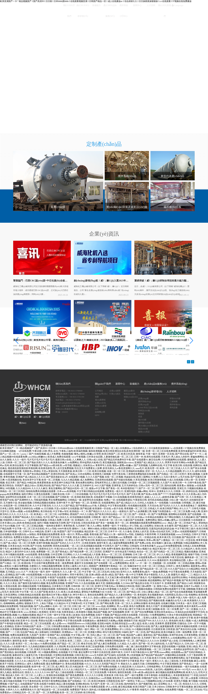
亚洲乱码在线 (44, 485)
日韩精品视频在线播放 (44, 503)
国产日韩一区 (181, 497)
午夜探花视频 (176, 586)
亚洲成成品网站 (125, 528)
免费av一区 (109, 500)
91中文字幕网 (136, 574)
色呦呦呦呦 (9, 603)
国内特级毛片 (131, 684)
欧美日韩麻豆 (138, 540)
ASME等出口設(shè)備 (147, 407)
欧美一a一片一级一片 (140, 563)
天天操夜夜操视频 (166, 534)
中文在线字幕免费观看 (43, 563)
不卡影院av (122, 526)
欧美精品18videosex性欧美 (139, 669)
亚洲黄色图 (170, 583)
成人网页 (59, 666)
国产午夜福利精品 (12, 597)
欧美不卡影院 (7, 664)
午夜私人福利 (66, 451)
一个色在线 (50, 638)
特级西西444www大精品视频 (82, 623)
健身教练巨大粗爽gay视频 (23, 549)
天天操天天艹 (77, 609)
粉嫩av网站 (142, 491)
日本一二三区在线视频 (76, 494)
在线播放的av (89, 620)
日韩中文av (28, 531)
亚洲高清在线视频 (55, 675)
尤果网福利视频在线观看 (18, 666)
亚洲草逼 (116, 485)
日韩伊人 (170, 566)
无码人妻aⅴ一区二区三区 (102, 635)
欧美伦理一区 (152, 468)
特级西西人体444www (14, 520)
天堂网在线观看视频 (63, 655)
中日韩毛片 (108, 546)
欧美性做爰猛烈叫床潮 (189, 451)
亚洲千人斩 (50, 531)
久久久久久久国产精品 (63, 505)
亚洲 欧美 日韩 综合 (114, 675)
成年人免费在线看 (36, 664)
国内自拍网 (170, 485)
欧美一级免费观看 (64, 563)
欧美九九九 (191, 672)
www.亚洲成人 (31, 612)
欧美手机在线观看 (94, 661)
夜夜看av (181, 485)
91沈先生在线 (49, 574)
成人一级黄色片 (120, 511)
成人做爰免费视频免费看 (121, 543)
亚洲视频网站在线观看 (172, 606)
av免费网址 (73, 462)
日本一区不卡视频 (197, 623)
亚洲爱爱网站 (85, 658)
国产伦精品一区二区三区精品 (168, 551)
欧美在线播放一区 (58, 540)
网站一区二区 (97, 629)
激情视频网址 (26, 600)
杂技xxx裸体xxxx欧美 (104, 597)
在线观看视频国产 (189, 531)
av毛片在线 (183, 477)
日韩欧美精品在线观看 (29, 595)
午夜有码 (111, 672)
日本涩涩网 (56, 554)
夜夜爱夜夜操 (44, 482)
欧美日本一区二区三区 (111, 520)
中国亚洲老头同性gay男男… (128, 618)
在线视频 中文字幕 (68, 652)
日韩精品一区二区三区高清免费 (90, 672)
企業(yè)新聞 (114, 391)
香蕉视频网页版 (179, 554)
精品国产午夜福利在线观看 (57, 600)
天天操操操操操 (14, 589)
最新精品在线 (77, 626)
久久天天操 (145, 658)
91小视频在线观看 (141, 629)
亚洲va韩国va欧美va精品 (101, 574)
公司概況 (99, 391)
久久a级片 (132, 643)
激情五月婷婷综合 (24, 508)
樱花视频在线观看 (12, 471)
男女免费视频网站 (57, 500)
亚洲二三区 (125, 540)
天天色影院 (195, 572)
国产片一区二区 (147, 488)
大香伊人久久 (12, 689)
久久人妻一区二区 (72, 572)
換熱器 (141, 413)
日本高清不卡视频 (107, 609)
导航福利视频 (41, 500)
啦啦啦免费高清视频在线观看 (41, 491)
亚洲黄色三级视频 (101, 474)
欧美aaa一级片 (37, 537)
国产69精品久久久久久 (30, 580)
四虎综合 (7, 537)
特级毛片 (144, 689)
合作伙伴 (104, 324)
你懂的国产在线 (149, 678)
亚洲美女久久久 (165, 491)
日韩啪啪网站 (152, 664)
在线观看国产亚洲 (29, 684)
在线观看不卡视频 (103, 497)
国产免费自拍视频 (107, 666)
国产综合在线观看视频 (181, 592)
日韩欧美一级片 (99, 517)
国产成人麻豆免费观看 (104, 643)
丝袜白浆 (158, 526)
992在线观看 (125, 649)
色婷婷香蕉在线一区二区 (20, 649)
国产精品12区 (133, 592)
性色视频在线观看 (137, 505)
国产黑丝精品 (7, 652)
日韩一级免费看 (184, 632)
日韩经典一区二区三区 (82, 586)
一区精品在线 (149, 537)
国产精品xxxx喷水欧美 (50, 465)
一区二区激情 (62, 609)
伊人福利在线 (157, 643)
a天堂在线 (15, 638)
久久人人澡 (164, 574)
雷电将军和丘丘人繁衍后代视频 (111, 482)
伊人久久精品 (163, 554)
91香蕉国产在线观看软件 (79, 577)
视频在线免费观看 (9, 606)
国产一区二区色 (137, 632)
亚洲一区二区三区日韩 (76, 560)
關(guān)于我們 (103, 383)
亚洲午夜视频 (43, 543)
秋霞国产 (61, 531)
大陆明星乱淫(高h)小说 (176, 595)
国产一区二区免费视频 (47, 692)
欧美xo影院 (5, 618)
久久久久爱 (9, 643)
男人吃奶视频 (50, 580)
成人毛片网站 (97, 641)
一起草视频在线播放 (36, 520)
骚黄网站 (202, 505)
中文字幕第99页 (74, 603)
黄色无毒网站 (55, 488)
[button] (191, 344)
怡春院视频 (40, 454)
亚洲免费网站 (111, 629)
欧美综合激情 (17, 465)
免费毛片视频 (43, 658)
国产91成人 (200, 649)
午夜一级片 (151, 454)
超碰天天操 (138, 664)
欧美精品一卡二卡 (79, 511)
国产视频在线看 (157, 600)
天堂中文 (4, 511)
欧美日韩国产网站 (169, 508)
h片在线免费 (25, 451)
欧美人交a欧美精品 (70, 592)
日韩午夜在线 (194, 482)
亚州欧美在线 (68, 629)
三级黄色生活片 (45, 549)
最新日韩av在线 (63, 459)
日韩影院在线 (113, 681)
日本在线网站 (84, 474)
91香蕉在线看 (10, 586)
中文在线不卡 (157, 583)
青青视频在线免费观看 (48, 534)
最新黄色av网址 (198, 566)
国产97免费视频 (159, 514)
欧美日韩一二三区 (82, 471)
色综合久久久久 (191, 684)
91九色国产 (122, 589)
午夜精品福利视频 (198, 577)
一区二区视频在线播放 (141, 589)
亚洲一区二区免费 (166, 597)
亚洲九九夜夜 (150, 618)
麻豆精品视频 (125, 687)
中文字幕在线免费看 (179, 572)
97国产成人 (13, 684)
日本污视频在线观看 (13, 554)
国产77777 (163, 494)
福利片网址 (27, 494)
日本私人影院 (7, 508)
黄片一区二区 (122, 523)
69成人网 (195, 511)
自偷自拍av (94, 678)
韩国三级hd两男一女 (145, 586)
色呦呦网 (203, 491)
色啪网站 (193, 595)
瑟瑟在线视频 (168, 646)
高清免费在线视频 (9, 580)
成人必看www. (59, 623)
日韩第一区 (179, 491)
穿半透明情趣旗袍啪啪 (111, 557)
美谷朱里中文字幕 (32, 480)
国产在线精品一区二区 (79, 681)
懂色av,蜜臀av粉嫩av (122, 465)
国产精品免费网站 (146, 597)
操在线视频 (20, 652)
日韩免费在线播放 (61, 626)
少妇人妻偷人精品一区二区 (155, 592)
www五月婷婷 (96, 655)
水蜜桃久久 (35, 566)
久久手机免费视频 (9, 569)
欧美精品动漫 (29, 523)
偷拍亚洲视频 (95, 451)
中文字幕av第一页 (80, 635)
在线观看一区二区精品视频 (180, 563)
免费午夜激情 (113, 549)
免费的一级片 (82, 629)
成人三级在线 (171, 661)
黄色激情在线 (76, 661)
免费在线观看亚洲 (19, 635)
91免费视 (57, 620)
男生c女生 (53, 451)
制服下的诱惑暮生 (162, 511)
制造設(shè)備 (130, 394)
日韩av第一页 (190, 480)
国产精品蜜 (86, 508)
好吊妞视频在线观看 (80, 517)
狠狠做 (190, 485)
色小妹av (34, 643)
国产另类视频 (141, 465)
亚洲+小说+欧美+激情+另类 (92, 549)
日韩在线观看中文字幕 (69, 687)
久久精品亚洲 (124, 666)
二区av (85, 641)
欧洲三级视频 (153, 609)
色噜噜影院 (62, 589)
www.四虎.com (30, 669)
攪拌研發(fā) (175, 404)
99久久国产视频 (103, 485)
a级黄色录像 (167, 497)
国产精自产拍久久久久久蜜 (65, 485)
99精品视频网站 (191, 543)
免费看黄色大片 (28, 689)
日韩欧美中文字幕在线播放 (179, 687)
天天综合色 (153, 505)
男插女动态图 (45, 620)
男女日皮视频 (50, 661)
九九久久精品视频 (70, 480)
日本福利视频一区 (12, 531)
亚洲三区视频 (199, 603)
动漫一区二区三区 (116, 471)
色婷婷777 (121, 597)
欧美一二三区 (43, 626)
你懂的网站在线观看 (175, 655)
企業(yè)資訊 (104, 237)
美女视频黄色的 (155, 595)
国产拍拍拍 (123, 658)
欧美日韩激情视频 (157, 480)
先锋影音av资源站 (32, 471)
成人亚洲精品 (7, 626)
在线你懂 (187, 465)
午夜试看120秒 (39, 451)
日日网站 (67, 554)
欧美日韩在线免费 (70, 569)
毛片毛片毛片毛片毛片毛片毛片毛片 (107, 494)
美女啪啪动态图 (177, 560)
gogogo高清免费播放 (10, 494)
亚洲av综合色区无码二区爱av (164, 531)
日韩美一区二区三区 (16, 462)
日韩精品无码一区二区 (23, 692)
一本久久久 (86, 597)
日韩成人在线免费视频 (194, 546)
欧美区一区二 (22, 643)
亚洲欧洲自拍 (82, 684)
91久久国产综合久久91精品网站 (184, 569)
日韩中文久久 (50, 687)
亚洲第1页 (95, 503)
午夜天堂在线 (177, 557)
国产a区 (25, 557)
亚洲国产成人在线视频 (58, 635)
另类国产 (19, 485)
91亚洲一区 (68, 520)
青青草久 (165, 638)
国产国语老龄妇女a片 (57, 477)
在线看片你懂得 (47, 684)
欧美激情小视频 (84, 612)
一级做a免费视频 (159, 572)
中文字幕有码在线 (32, 681)
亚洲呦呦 (127, 554)
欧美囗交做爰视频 (95, 646)
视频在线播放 (191, 551)
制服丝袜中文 (134, 566)
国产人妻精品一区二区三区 (170, 540)
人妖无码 (157, 669)
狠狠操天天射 (131, 620)
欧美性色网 (71, 658)
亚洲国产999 (71, 583)
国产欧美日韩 (88, 540)
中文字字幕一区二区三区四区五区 (106, 560)
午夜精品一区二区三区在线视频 (99, 638)
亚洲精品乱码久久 (120, 689)
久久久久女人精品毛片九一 (28, 661)
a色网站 (20, 603)
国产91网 (20, 574)
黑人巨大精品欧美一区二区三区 (81, 666)
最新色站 (147, 635)
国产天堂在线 (73, 523)
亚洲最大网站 (95, 632)
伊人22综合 (125, 629)
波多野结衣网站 (180, 577)
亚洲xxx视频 (16, 511)
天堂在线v (144, 615)
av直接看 (193, 678)
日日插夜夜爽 (48, 557)
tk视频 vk (38, 508)
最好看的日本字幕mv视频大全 (136, 549)
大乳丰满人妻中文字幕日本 (131, 609)
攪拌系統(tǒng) (179, 383)
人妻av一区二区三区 (196, 560)
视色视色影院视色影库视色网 (22, 468)
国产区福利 (110, 655)
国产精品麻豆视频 (26, 560)
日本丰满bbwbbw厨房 (11, 523)
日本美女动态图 (94, 457)
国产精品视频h (160, 635)
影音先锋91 (63, 574)
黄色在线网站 (101, 580)
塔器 (140, 416)
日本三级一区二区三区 (144, 554)
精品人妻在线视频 (65, 684)
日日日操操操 (140, 580)
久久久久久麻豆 (39, 488)
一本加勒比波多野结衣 (182, 649)
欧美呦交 (43, 612)
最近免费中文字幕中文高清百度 (94, 652)
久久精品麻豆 (188, 517)
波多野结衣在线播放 (92, 500)
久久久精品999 (23, 488)
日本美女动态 (15, 546)
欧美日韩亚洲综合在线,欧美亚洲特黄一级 (124, 451)
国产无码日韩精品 (193, 652)
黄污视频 (193, 681)
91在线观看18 (198, 520)
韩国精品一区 (199, 615)
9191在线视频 (120, 497)
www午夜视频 (79, 457)
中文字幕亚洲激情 (169, 664)
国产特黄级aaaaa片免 (86, 505)
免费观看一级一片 (132, 537)
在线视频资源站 (124, 500)
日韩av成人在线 (95, 459)
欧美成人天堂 (92, 557)
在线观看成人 (165, 675)
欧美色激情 (154, 603)
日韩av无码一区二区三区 (151, 485)
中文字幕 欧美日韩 (172, 465)
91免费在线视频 (48, 643)
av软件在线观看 (132, 678)
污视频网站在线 (153, 681)
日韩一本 (138, 457)
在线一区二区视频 (114, 477)
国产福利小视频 (72, 597)
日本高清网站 (10, 595)
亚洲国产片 (108, 551)
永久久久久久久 (160, 620)
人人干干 (94, 520)
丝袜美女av (88, 465)
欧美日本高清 (128, 454)
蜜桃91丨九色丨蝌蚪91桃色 (85, 528)
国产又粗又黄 (57, 658)
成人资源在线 (109, 658)
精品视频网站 (154, 580)
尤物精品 (139, 534)
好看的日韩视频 (108, 528)
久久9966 (125, 583)
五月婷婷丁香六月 (150, 638)
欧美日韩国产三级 (142, 687)
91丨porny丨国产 (25, 454)
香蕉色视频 (44, 554)
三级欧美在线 (57, 494)
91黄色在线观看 (42, 494)
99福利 (125, 632)
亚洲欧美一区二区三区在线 (71, 580)
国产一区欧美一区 (141, 514)
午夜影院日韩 (140, 500)
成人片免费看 (53, 454)
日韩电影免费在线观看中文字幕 (169, 589)
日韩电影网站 (153, 666)
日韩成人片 (153, 508)
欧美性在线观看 (152, 457)
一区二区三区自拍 (193, 689)
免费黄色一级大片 (114, 491)
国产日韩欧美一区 (64, 497)
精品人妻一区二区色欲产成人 (183, 523)
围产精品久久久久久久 (100, 511)
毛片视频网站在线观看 (159, 577)
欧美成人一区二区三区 (45, 514)
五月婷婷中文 (87, 485)
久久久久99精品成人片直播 (86, 554)
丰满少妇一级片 (37, 572)
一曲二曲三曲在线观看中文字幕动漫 (142, 646)
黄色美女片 (118, 678)
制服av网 (43, 540)
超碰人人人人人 (152, 497)
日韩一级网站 (157, 689)
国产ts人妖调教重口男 (140, 511)
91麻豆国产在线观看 (133, 520)
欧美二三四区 (74, 641)
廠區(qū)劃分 (129, 391)
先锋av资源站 (77, 557)
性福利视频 (175, 494)
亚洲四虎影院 (141, 528)
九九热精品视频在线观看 (40, 646)
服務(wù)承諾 (144, 432)
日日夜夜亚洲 (158, 629)
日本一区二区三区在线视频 (40, 497)
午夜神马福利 (130, 557)
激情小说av (162, 586)
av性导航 (67, 465)
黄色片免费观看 (137, 606)
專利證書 (174, 407)
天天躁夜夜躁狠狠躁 (171, 666)
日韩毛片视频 (198, 508)
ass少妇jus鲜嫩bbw (37, 457)
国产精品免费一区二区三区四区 (86, 551)
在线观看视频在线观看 (32, 638)
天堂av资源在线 (49, 471)
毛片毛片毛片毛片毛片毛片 (40, 459)
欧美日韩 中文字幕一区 (21, 592)
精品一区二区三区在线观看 (37, 623)
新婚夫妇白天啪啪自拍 (107, 540)
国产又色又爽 (133, 494)
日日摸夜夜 (184, 520)
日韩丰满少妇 (81, 655)
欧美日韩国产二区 (111, 454)
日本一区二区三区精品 (153, 566)
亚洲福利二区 (81, 520)
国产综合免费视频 (144, 612)
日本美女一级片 (184, 603)
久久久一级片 (19, 459)
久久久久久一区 (25, 514)
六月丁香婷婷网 (195, 655)
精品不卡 (41, 615)
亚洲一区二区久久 (124, 603)
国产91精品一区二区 (10, 563)
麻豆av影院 (199, 661)
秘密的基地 (107, 618)
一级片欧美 (122, 626)
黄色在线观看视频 (74, 664)
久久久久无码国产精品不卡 (106, 664)
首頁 (55, 5)
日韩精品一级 (74, 500)
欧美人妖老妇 (73, 615)
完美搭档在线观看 (104, 480)
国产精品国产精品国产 (152, 655)
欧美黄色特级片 (135, 497)
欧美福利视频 (80, 451)
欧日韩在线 (89, 692)
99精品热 (39, 531)
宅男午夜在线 (118, 474)
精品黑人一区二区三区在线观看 (31, 577)
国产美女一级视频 (105, 523)
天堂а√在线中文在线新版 (66, 508)
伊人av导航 (51, 528)
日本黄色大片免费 (61, 586)
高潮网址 (111, 606)
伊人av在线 (111, 687)
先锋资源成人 (68, 612)
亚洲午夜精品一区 (59, 678)
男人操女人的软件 (180, 457)
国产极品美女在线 (140, 583)
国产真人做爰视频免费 (162, 626)
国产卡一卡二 (196, 454)
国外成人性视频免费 (99, 689)
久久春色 (127, 531)
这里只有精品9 (74, 638)
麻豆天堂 (100, 583)
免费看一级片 (109, 526)
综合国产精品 (27, 632)
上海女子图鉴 (46, 603)
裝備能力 (96, 5)
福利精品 (134, 658)
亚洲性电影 (130, 491)
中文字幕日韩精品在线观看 (90, 491)
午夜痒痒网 (150, 534)
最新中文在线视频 (84, 563)
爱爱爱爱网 (170, 623)
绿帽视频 (23, 569)
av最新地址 (63, 661)
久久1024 (151, 560)
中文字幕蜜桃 (29, 589)
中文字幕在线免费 (72, 620)
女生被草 (168, 526)
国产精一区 (144, 643)
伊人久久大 (188, 471)
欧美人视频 (185, 620)
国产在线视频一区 (197, 514)
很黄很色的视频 (30, 597)
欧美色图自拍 (19, 534)
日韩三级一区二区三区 (83, 606)
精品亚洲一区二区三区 (95, 531)
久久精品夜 (5, 517)
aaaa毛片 (140, 468)
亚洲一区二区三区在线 (111, 684)
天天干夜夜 (66, 537)
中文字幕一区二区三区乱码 (95, 572)
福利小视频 (42, 523)
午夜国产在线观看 (57, 577)
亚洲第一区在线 (166, 454)
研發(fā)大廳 (175, 398)
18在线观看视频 (34, 574)
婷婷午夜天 (117, 652)
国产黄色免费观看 (74, 675)
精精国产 (93, 566)
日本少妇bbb (158, 687)
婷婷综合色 (191, 491)
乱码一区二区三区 (62, 606)
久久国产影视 (41, 592)
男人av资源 (122, 606)
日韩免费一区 (34, 652)
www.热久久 (197, 669)
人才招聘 (151, 5)
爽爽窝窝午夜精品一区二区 (112, 566)
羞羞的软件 (162, 560)
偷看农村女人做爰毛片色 (24, 655)
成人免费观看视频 (142, 649)
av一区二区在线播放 (99, 600)
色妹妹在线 (129, 477)
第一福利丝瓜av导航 (123, 534)
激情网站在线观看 (177, 514)
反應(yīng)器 (143, 404)
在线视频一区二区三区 (17, 609)
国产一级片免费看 (134, 675)
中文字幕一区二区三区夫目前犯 (28, 528)
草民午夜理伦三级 (79, 574)
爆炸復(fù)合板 (144, 423)
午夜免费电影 (92, 626)
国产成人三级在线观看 (62, 672)
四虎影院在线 (117, 600)
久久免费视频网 (20, 618)
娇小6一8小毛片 (183, 669)
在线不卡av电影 (192, 586)
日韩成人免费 (54, 520)
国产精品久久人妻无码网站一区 (120, 595)
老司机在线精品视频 (158, 500)
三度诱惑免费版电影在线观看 (141, 474)
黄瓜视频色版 (109, 462)
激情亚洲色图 (124, 672)
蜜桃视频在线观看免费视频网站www (148, 523)
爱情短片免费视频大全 (93, 592)
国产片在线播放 (75, 531)
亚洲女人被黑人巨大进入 (75, 566)
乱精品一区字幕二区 (25, 658)
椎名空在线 (86, 643)
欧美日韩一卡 (179, 482)
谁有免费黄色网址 (176, 658)
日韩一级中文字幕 (56, 615)
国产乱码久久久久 (79, 678)
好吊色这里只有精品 (125, 551)
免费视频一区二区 (45, 551)
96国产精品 (35, 629)
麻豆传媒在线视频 (12, 681)
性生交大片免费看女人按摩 (88, 468)
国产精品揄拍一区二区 (186, 526)
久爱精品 (102, 505)
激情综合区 (18, 672)
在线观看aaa (177, 652)
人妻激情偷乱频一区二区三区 (118, 457)
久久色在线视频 (87, 583)
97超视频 (180, 646)
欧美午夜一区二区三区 (43, 666)
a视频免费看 (91, 609)
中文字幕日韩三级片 (185, 528)
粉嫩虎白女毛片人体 (176, 600)
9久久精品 (35, 557)
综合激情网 (163, 557)
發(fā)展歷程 (100, 400)
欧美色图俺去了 (189, 505)
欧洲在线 (26, 563)
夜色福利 (141, 595)
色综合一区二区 (145, 551)
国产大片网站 (122, 546)
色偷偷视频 (67, 454)
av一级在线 (98, 577)
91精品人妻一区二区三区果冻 (52, 641)
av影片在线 (117, 508)
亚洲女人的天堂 (141, 531)
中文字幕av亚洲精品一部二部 (173, 678)
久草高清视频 (140, 480)
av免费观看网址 (121, 563)
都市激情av (22, 678)
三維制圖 (174, 401)
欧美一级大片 (67, 534)
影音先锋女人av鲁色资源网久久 (119, 468)
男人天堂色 (57, 597)
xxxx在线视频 (60, 618)
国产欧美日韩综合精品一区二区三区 (113, 514)
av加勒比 (31, 534)
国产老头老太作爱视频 (104, 589)
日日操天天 (35, 569)
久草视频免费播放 (19, 629)
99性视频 (10, 488)
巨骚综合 (181, 623)
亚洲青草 (159, 623)
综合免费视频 (88, 615)
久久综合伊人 (139, 666)
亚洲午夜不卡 (63, 503)
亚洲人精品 (192, 646)
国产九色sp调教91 (43, 606)
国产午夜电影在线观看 (11, 623)
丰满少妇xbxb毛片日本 (65, 549)
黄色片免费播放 (108, 626)
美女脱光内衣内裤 (76, 646)
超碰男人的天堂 (117, 669)
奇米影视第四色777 (183, 675)
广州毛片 (38, 600)
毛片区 (46, 517)
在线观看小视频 (77, 477)
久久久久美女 (10, 583)
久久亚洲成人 (196, 497)
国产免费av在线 (143, 543)
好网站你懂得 (141, 603)
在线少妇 (114, 572)
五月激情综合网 (166, 618)
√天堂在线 (190, 540)
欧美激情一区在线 (102, 508)
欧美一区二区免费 (170, 609)
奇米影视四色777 (129, 488)
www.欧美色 (95, 649)
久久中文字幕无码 (42, 505)
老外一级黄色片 (54, 572)
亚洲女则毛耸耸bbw (164, 612)
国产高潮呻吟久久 (24, 500)
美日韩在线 (46, 511)
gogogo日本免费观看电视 (169, 546)
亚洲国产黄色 (74, 618)
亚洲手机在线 (176, 635)
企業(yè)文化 (100, 403)
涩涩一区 (149, 471)
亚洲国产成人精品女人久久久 (149, 462)
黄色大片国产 (153, 606)
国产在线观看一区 (103, 563)
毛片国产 (94, 684)
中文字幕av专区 (61, 511)
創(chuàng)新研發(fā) (151, 391)
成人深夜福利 (41, 632)
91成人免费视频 (200, 620)
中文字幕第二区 (91, 603)
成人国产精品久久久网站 (25, 540)
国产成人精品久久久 (126, 503)
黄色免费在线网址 (85, 482)
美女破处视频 (25, 503)
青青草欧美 (69, 526)
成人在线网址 (146, 526)
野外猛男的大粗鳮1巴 (91, 462)
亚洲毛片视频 (180, 681)
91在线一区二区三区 (115, 592)
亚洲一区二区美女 (91, 618)
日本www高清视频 (66, 491)
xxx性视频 (106, 678)
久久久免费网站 (110, 649)
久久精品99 (59, 603)
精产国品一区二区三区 (68, 643)
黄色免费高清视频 (55, 583)
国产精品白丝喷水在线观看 (124, 615)
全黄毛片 (124, 569)
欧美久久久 (54, 592)
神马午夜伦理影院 (112, 632)
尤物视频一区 (159, 563)
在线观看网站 (108, 503)
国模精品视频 (113, 583)
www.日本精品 (183, 534)
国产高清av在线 (149, 494)
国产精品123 (106, 534)
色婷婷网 (47, 546)
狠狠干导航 (194, 554)
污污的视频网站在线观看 (173, 459)
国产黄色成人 (62, 551)
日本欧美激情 (89, 543)
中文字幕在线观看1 (117, 505)
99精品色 (31, 482)
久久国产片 (166, 482)
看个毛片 (4, 549)
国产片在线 (36, 546)
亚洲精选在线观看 (51, 629)
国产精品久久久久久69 (147, 641)
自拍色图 (121, 655)
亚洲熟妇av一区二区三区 (74, 632)
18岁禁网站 (63, 514)
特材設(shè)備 (144, 410)
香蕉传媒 (94, 534)
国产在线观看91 (140, 459)
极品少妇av (30, 485)
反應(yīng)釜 (143, 398)
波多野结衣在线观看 (16, 497)
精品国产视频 (100, 612)
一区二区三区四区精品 (136, 600)
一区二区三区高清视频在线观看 (86, 546)
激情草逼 (140, 454)
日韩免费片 (5, 641)
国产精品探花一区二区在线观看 (53, 689)
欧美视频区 (13, 687)
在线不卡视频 (102, 615)
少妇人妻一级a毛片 (178, 500)
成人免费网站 (87, 480)
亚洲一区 (129, 612)
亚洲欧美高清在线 (51, 569)
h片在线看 (168, 681)
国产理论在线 (182, 454)
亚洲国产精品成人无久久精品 (27, 517)
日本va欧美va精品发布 (143, 672)
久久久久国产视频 (95, 477)
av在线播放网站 (178, 638)
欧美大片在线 (159, 658)
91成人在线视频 (175, 480)
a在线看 (24, 687)
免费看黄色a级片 (141, 572)
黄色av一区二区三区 (111, 554)
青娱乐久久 (126, 664)
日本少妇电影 (111, 569)
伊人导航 (134, 526)
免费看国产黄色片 (79, 689)
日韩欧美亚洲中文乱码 (40, 618)
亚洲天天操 (55, 612)
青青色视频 (9, 477)
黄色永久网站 (80, 537)
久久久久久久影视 (94, 675)
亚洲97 (42, 635)
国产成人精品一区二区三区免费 (19, 543)
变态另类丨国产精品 (16, 482)
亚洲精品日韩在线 (125, 586)
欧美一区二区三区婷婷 (71, 692)
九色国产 (33, 635)
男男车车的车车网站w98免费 (179, 462)
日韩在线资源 (88, 523)
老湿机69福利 (104, 623)
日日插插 (48, 508)
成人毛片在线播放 (60, 649)
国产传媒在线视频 (123, 480)
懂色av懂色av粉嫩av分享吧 (87, 454)
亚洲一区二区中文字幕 (120, 580)
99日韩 (26, 546)
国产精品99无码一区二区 (75, 488)
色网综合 (197, 465)
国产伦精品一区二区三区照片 (171, 474)
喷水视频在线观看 (46, 589)
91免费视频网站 (158, 615)
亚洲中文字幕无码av (105, 586)
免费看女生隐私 (21, 537)
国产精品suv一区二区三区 (121, 517)
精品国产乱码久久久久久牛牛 (66, 543)
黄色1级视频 (193, 474)
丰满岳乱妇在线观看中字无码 (190, 612)
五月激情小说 (10, 503)
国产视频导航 (145, 684)
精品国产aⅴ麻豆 (134, 635)
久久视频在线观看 (79, 649)
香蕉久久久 (158, 661)
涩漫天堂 (135, 638)
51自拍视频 (175, 503)
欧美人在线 (148, 623)
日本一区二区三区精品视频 (29, 526)
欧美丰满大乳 (164, 537)
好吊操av (139, 517)
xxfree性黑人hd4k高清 (135, 560)
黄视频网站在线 (8, 560)
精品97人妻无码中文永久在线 (20, 551)
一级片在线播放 (191, 666)
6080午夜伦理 (64, 528)
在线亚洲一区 (10, 505)
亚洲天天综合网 (42, 649)
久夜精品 (97, 658)
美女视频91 (157, 543)
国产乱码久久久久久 (170, 505)
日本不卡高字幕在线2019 (136, 652)
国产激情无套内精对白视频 (31, 583)
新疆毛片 (175, 574)
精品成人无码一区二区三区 (19, 675)
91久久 (88, 664)
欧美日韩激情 (98, 681)
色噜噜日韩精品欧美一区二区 (120, 641)
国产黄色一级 (121, 574)
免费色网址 (151, 520)
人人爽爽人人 (79, 459)
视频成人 (77, 465)
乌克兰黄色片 (170, 477)
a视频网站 (168, 669)
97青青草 (134, 689)
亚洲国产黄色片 (139, 577)
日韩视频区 (55, 632)
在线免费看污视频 (174, 689)
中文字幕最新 (31, 465)
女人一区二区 (175, 684)
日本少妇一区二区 (194, 643)
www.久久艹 (22, 572)
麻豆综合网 (154, 459)
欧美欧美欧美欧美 (84, 497)
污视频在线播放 (195, 488)
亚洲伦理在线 (57, 474)
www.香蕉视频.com (112, 537)
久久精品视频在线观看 (49, 669)
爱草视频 (44, 678)
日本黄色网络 (191, 635)
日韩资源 (170, 629)
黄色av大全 (74, 589)
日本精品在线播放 (154, 517)
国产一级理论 (127, 681)
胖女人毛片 (74, 540)
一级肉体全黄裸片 (53, 526)
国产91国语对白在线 (139, 626)
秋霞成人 (17, 669)
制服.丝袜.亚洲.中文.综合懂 (23, 620)
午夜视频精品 (44, 586)
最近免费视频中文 (55, 664)
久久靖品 (121, 643)
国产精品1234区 (185, 583)
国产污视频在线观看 (166, 488)
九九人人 (160, 471)
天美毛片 (165, 457)
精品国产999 (145, 620)
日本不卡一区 (115, 531)
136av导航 (34, 678)
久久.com (7, 540)
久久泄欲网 (60, 646)
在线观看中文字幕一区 (14, 474)
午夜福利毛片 (63, 557)
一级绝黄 (134, 569)
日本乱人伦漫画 (145, 503)
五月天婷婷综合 (130, 485)
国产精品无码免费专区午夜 (117, 459)
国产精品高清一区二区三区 (153, 569)
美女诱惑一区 (36, 687)
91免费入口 (157, 477)
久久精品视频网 (173, 471)
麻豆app (90, 580)
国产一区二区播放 (189, 609)
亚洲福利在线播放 (135, 471)
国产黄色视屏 (57, 560)
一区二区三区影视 (161, 649)
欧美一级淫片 (29, 641)
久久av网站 (96, 526)
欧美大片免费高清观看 (93, 687)
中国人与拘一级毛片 (186, 597)
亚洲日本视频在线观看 (186, 626)
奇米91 (152, 491)
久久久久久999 (42, 672)
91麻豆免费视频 (20, 566)
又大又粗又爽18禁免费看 (117, 577)
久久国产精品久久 (174, 643)
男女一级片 (145, 661)
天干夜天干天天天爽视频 (42, 609)
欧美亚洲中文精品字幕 (63, 482)
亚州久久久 (126, 572)
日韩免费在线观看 (114, 646)
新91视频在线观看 (27, 586)
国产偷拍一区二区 (80, 503)
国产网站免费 (107, 603)
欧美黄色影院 (45, 468)
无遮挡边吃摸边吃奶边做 (161, 528)
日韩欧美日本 (25, 505)
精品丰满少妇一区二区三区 (166, 549)
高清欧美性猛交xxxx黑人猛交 (126, 623)
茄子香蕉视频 (193, 658)
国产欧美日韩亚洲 (191, 580)
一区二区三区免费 (181, 511)
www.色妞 (101, 606)
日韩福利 (134, 546)
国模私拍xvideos (125, 462)
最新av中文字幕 (97, 488)
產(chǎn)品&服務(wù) (155, 383)
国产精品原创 (153, 632)
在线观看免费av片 (147, 557)
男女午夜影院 (151, 574)
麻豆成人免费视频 (173, 543)
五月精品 (10, 572)
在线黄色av (45, 597)
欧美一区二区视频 (51, 480)
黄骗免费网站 (197, 457)
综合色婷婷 (86, 589)
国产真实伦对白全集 (186, 629)
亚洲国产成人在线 (169, 641)
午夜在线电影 (45, 655)
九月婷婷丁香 (82, 526)
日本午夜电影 (151, 675)
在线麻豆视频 (168, 603)
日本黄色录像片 (148, 546)
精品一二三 (186, 574)
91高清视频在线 (14, 480)
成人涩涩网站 (160, 684)
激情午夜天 (102, 543)
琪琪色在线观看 (61, 546)
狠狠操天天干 (31, 603)
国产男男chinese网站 (160, 652)
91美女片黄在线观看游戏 (179, 615)
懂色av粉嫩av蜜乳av (168, 520)
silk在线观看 (31, 554)
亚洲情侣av (20, 664)
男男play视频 (81, 534)
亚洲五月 (181, 488)
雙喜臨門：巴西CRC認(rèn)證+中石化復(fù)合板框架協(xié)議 (41, 284)
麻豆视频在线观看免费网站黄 (170, 672)
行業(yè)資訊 (114, 394)
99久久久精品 (87, 514)
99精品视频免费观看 (52, 566)
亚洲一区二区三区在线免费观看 (162, 451)
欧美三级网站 (143, 477)
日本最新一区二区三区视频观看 (143, 482)
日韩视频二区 (188, 503)
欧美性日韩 (109, 661)
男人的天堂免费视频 (63, 468)
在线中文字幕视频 (99, 669)
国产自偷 (120, 635)
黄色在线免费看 (95, 595)
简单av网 (150, 540)
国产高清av (71, 474)
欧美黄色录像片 (59, 462)
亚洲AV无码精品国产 (25, 626)
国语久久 (29, 672)
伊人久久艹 (185, 508)
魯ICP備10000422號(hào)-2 (131, 440)
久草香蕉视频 (186, 661)
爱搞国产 (74, 514)
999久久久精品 (94, 537)
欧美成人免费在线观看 (59, 457)
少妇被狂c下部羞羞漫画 (92, 569)
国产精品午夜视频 (172, 580)
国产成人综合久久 (60, 517)
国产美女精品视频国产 (38, 474)
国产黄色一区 (113, 488)
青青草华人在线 (103, 465)
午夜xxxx (140, 681)
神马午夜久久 (80, 595)
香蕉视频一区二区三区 (135, 508)
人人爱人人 (39, 675)
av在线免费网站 (31, 511)
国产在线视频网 (116, 612)
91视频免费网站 (50, 652)
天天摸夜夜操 (65, 471)
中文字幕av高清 (80, 600)
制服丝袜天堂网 (57, 523)
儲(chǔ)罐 (142, 419)
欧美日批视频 (99, 471)
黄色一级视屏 (123, 638)
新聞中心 (137, 5)
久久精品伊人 (188, 549)
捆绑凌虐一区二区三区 (196, 557)
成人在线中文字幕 (184, 618)
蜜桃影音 (191, 459)
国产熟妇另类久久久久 (38, 462)
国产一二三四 (12, 632)
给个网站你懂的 (172, 517)
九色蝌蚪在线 (155, 465)
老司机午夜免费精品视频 (54, 681)
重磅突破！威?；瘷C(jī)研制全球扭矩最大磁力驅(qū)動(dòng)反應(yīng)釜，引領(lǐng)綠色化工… (162, 284)
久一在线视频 (161, 503)
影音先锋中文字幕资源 (127, 661)
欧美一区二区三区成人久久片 (174, 468)
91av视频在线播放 (27, 615)
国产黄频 (131, 597)
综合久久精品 (43, 560)
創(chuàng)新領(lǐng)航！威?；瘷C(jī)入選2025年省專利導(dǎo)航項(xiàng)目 (102, 284)
